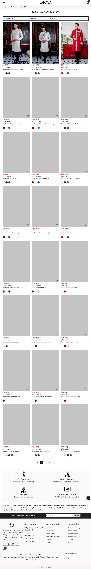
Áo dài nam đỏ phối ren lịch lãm (11, 396)
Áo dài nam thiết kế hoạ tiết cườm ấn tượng (43, 124)
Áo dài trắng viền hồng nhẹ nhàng (70, 342)
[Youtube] (12, 543)
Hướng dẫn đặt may (74, 528)
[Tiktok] (4, 548)
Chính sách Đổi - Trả (74, 536)
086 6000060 (30, 541)
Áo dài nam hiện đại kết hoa (68, 233)
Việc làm (71, 539)
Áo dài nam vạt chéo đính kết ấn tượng (13, 69)
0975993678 (30, 536)
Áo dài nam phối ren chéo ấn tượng (70, 396)
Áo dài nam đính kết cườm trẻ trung (70, 178)
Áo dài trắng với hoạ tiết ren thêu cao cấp (43, 69)
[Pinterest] (8, 543)
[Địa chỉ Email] (60, 515)
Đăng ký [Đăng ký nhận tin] (77, 515)
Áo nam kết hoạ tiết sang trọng (11, 342)
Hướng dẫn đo (72, 531)
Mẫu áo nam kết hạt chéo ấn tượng (12, 124)
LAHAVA (66, 558)
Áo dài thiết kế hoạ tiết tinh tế (69, 287)
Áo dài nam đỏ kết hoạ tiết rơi (69, 69)
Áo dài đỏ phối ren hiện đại (39, 287)
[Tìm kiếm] (84, 2)
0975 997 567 (30, 538)
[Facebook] (4, 543)
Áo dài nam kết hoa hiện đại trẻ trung (13, 287)
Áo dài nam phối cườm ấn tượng (40, 178)
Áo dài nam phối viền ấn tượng (11, 233)
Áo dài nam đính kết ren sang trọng (70, 451)
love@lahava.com (31, 533)
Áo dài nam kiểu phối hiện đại (11, 178)
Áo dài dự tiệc (50, 533)
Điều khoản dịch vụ (74, 533)
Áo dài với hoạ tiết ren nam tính (11, 451)
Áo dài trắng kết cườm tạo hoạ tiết (41, 342)
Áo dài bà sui (50, 528)
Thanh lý (48, 542)
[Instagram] (17, 543)
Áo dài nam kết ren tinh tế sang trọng (42, 396)
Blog (69, 542)
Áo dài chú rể (50, 531)
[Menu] (4, 2)
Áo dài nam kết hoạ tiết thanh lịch (41, 233)
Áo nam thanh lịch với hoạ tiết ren (41, 451)
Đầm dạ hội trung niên (52, 536)
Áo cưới (48, 539)
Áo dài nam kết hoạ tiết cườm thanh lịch (72, 124)
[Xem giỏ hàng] (88, 2)
